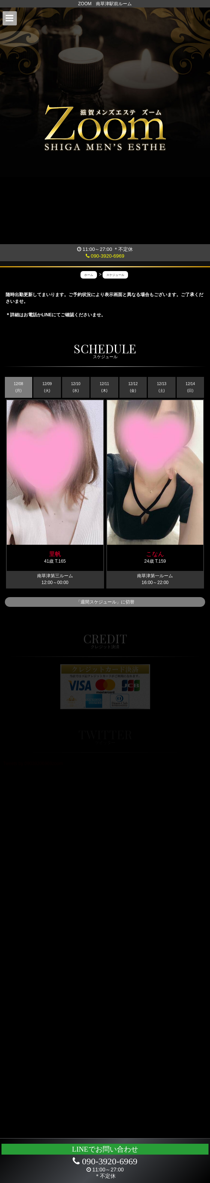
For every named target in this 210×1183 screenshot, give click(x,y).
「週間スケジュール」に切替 (105, 602)
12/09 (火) (47, 387)
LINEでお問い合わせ (105, 1149)
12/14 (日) (190, 387)
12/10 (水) (75, 387)
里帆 (55, 554)
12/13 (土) (161, 387)
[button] (10, 18)
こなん (155, 554)
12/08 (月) (18, 387)
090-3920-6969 (105, 256)
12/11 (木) (104, 387)
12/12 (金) (133, 387)
